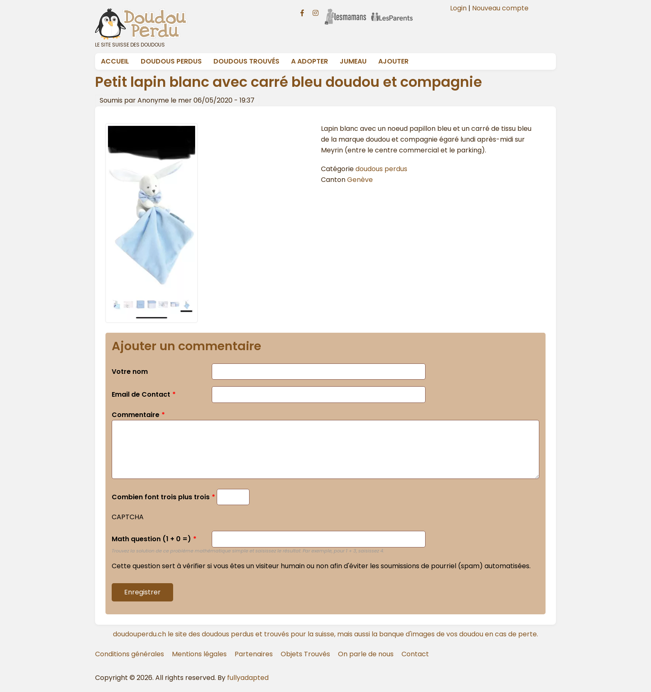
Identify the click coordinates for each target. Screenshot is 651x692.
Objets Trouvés (305, 654)
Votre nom (130, 371)
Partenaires (254, 654)
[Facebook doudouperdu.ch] (302, 12)
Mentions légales (199, 654)
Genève (360, 179)
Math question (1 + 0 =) (151, 539)
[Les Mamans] (345, 11)
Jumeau (353, 61)
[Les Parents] (392, 11)
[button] (151, 320)
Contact (415, 654)
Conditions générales (129, 654)
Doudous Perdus (171, 61)
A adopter (309, 61)
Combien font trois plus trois (161, 497)
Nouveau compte (500, 8)
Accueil (115, 61)
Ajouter (393, 61)
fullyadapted (248, 677)
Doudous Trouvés (246, 61)
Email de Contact (141, 394)
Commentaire (135, 415)
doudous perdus (381, 169)
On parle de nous (366, 654)
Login (458, 8)
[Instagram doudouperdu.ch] (315, 12)
